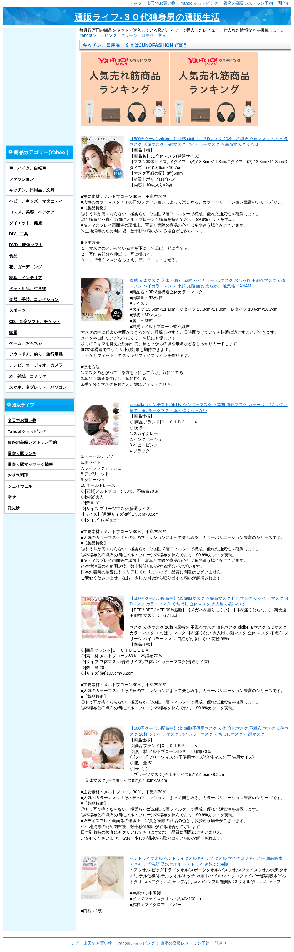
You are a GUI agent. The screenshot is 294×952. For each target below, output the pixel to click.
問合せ (284, 3)
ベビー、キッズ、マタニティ (36, 201)
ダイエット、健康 (25, 223)
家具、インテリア (25, 277)
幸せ (12, 497)
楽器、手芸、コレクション (34, 299)
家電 (13, 332)
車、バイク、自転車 (27, 168)
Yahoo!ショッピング (199, 3)
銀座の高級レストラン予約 (248, 3)
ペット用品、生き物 (27, 288)
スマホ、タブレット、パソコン (38, 387)
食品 (13, 256)
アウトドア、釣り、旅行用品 (36, 354)
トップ (135, 3)
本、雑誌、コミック (27, 376)
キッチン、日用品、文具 (143, 35)
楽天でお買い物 (161, 3)
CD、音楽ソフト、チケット (34, 321)
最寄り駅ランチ (22, 453)
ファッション (21, 179)
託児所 (14, 508)
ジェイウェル (20, 486)
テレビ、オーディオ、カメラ (36, 365)
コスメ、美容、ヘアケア (31, 212)
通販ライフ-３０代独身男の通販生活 (147, 17)
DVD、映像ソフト (26, 244)
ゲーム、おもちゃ (25, 343)
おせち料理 (18, 475)
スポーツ (17, 310)
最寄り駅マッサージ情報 (30, 464)
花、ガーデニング (25, 266)
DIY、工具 (18, 233)
